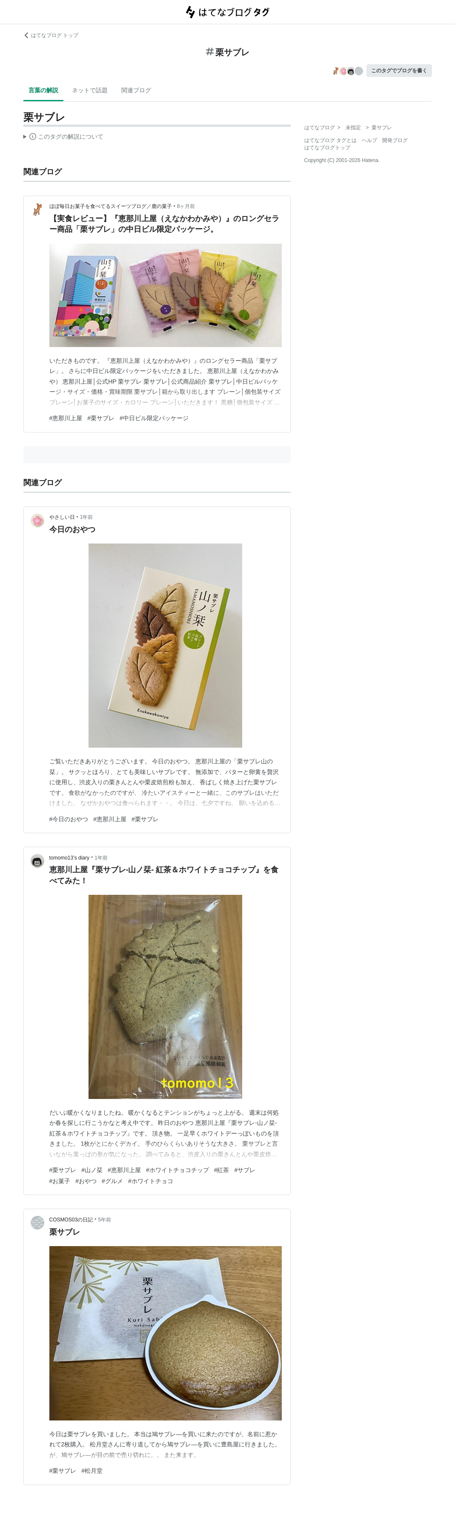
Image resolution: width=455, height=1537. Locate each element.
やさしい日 (62, 517)
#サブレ (244, 1170)
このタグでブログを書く (399, 71)
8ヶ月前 (186, 206)
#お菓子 (60, 1181)
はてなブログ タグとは (330, 140)
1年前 (86, 517)
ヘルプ (369, 140)
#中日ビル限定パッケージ (154, 418)
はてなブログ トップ (50, 35)
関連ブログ (136, 90)
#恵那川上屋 (66, 418)
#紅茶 (221, 1170)
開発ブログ (395, 140)
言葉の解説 (43, 90)
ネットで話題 (90, 90)
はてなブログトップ (327, 148)
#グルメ (112, 1181)
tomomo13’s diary (69, 858)
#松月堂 (92, 1470)
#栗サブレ (100, 418)
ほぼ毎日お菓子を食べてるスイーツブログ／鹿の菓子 (110, 206)
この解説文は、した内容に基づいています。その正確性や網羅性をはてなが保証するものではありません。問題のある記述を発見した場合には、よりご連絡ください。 (63, 138)
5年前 (104, 1220)
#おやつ (86, 1181)
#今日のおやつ (69, 819)
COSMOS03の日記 (71, 1220)
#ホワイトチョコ (150, 1181)
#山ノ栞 (92, 1170)
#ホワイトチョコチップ (177, 1170)
